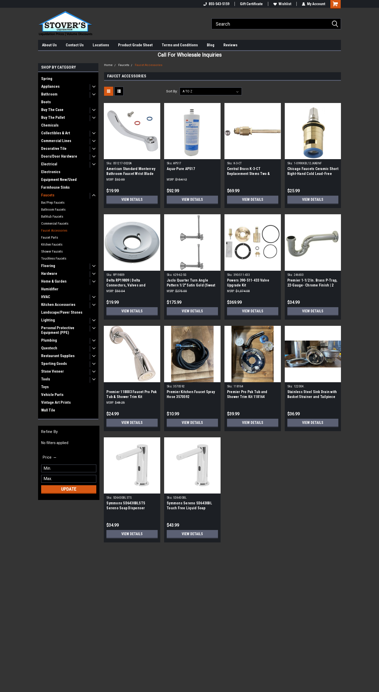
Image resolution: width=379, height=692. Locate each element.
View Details (132, 199)
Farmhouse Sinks (55, 187)
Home (108, 65)
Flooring (48, 265)
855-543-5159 (216, 4)
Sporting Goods (54, 363)
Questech (49, 348)
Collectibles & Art (55, 133)
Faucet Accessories (54, 230)
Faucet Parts (49, 237)
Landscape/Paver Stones (61, 312)
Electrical (49, 164)
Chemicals (50, 125)
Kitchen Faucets (51, 244)
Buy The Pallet (53, 117)
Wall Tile (48, 410)
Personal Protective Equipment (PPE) (57, 330)
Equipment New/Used (59, 179)
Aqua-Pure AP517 (181, 169)
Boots (46, 102)
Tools (45, 379)
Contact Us (75, 45)
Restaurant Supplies (58, 356)
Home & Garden (54, 281)
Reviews (230, 45)
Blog (210, 45)
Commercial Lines (56, 140)
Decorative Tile (54, 148)
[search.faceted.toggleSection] (50, 457)
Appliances (50, 86)
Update (68, 489)
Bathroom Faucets (53, 209)
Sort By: (172, 91)
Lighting (48, 320)
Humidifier (50, 289)
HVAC (45, 297)
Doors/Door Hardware (59, 156)
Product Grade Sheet (135, 45)
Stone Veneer (52, 371)
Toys (45, 387)
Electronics (50, 172)
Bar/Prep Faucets (52, 202)
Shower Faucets (52, 251)
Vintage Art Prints (56, 402)
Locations (101, 45)
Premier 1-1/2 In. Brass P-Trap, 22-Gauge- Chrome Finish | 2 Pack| (312, 285)
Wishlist (282, 4)
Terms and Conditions (180, 45)
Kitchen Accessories (58, 304)
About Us (49, 45)
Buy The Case (52, 109)
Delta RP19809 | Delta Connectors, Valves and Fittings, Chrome (125, 285)
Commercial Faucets (54, 223)
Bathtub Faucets (52, 216)
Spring (46, 78)
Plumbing (49, 340)
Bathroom (49, 94)
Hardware (49, 273)
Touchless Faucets (53, 258)
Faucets (47, 195)
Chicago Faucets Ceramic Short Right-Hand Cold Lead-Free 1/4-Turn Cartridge (312, 174)
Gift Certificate (251, 4)
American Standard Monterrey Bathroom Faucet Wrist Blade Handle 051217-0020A (130, 174)
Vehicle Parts (52, 394)
